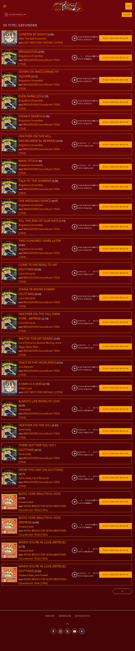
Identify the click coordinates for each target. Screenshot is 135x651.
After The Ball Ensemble (32, 38)
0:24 (38, 294)
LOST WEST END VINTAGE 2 (39, 42)
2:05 (41, 51)
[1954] (59, 42)
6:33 (55, 425)
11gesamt (89, 409)
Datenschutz (82, 616)
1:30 (38, 161)
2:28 (55, 181)
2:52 (38, 571)
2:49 (50, 34)
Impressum (65, 616)
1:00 (46, 116)
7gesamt (89, 272)
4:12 (38, 450)
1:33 (45, 96)
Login (126, 14)
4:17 (21, 474)
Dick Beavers (26, 366)
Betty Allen (32, 346)
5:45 (56, 338)
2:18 (45, 318)
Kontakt (50, 616)
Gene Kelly (25, 409)
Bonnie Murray (45, 342)
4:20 (21, 405)
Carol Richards (27, 273)
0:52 (59, 362)
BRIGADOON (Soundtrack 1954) (41, 60)
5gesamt (89, 346)
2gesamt (89, 477)
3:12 (34, 76)
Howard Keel (26, 502)
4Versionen (81, 501)
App (129, 6)
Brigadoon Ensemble (31, 56)
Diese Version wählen (115, 38)
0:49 (35, 522)
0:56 (38, 269)
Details (96, 37)
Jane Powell (41, 575)
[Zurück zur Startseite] (67, 6)
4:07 (54, 201)
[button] (4, 6)
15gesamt (89, 166)
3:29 (59, 141)
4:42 (21, 245)
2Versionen (81, 57)
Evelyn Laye (25, 388)
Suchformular (15, 14)
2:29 (21, 498)
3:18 (46, 384)
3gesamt (89, 144)
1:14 (62, 221)
